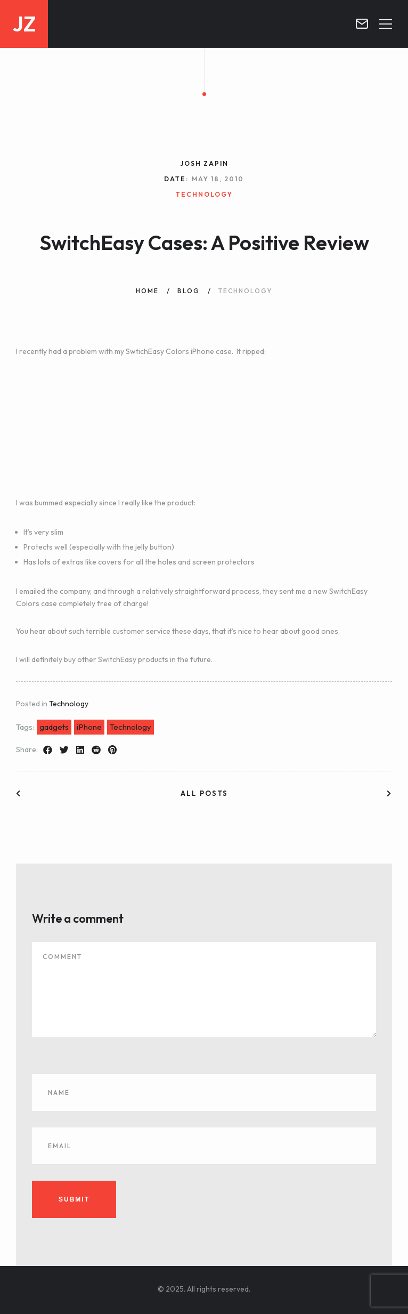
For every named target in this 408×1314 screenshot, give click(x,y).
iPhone (89, 727)
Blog (188, 291)
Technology (68, 703)
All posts (204, 793)
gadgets (54, 727)
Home (147, 291)
